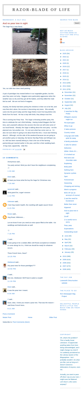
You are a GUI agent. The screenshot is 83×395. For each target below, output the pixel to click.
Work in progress (70, 189)
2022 (65, 57)
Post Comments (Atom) (21, 322)
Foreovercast (69, 180)
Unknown (11, 201)
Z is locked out (69, 154)
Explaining (68, 163)
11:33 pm (12, 281)
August (67, 105)
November (69, 95)
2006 (65, 269)
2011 (65, 89)
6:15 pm (11, 208)
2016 (65, 73)
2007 (65, 266)
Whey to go (68, 126)
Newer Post (7, 317)
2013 (65, 83)
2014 (65, 79)
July (66, 108)
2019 (65, 66)
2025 (65, 53)
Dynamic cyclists (70, 173)
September (69, 102)
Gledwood (11, 262)
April (66, 242)
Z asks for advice (70, 145)
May (66, 239)
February (68, 249)
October (68, 99)
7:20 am (11, 183)
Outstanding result (70, 232)
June (67, 236)
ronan (63, 42)
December (69, 92)
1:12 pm (11, 196)
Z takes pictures (70, 129)
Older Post (53, 317)
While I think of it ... (71, 151)
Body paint (68, 167)
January (68, 252)
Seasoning (68, 183)
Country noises (69, 132)
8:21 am (11, 308)
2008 (65, 263)
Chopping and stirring (72, 186)
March (67, 246)
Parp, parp (68, 225)
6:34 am (11, 293)
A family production (71, 141)
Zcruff (66, 216)
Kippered (67, 207)
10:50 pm (12, 269)
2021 (65, 60)
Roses (10, 214)
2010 (65, 256)
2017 (65, 70)
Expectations (68, 228)
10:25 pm (12, 256)
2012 (65, 86)
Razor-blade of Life (41, 9)
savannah (11, 189)
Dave (9, 177)
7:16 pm (11, 234)
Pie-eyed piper (69, 123)
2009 (65, 259)
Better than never (70, 204)
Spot (66, 176)
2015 (65, 76)
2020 (65, 63)
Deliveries (67, 148)
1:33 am (11, 171)
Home (30, 317)
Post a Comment (9, 314)
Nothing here (68, 170)
